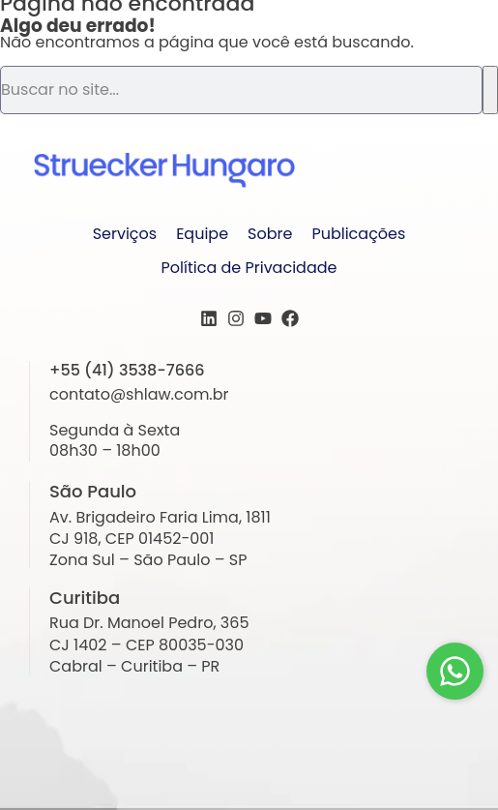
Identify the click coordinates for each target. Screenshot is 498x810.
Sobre (270, 234)
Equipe (202, 234)
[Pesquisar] (490, 90)
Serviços (125, 234)
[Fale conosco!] (454, 671)
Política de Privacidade (249, 267)
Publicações (358, 234)
